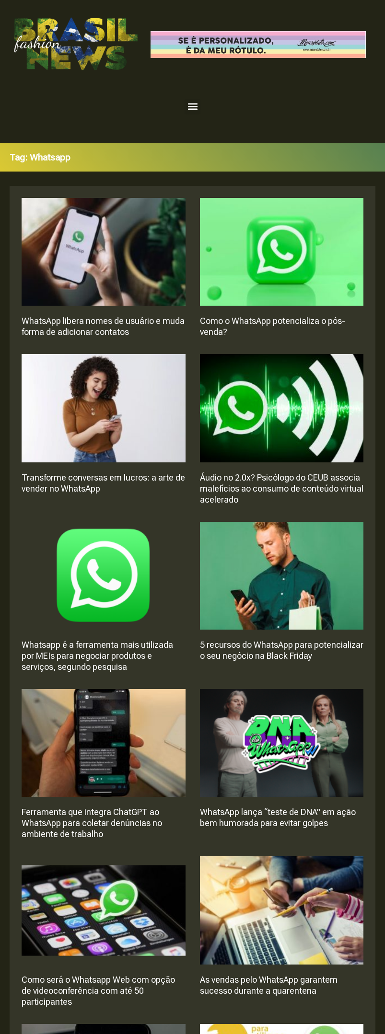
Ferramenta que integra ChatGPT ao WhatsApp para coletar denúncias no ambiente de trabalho (92, 823)
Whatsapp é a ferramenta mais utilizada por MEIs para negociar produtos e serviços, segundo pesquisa (97, 656)
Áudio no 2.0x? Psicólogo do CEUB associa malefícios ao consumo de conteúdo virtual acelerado (281, 488)
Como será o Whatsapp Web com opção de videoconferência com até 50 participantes (98, 991)
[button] (192, 107)
